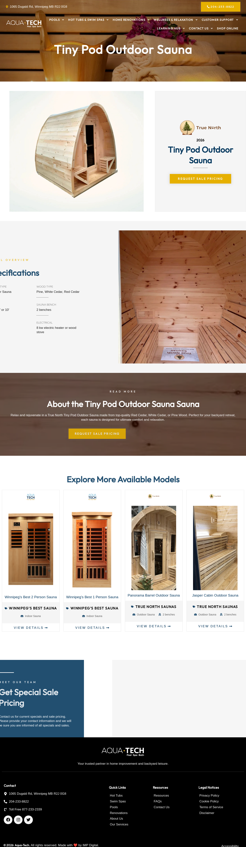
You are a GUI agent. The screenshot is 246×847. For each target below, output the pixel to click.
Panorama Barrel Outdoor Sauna (154, 595)
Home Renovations (131, 19)
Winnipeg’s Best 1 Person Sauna (92, 597)
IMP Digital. (91, 845)
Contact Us (201, 28)
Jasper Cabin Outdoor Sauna (215, 595)
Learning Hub (171, 28)
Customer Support (220, 19)
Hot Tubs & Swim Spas (88, 19)
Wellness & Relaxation (176, 19)
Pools (57, 19)
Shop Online (227, 28)
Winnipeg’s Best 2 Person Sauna (31, 597)
